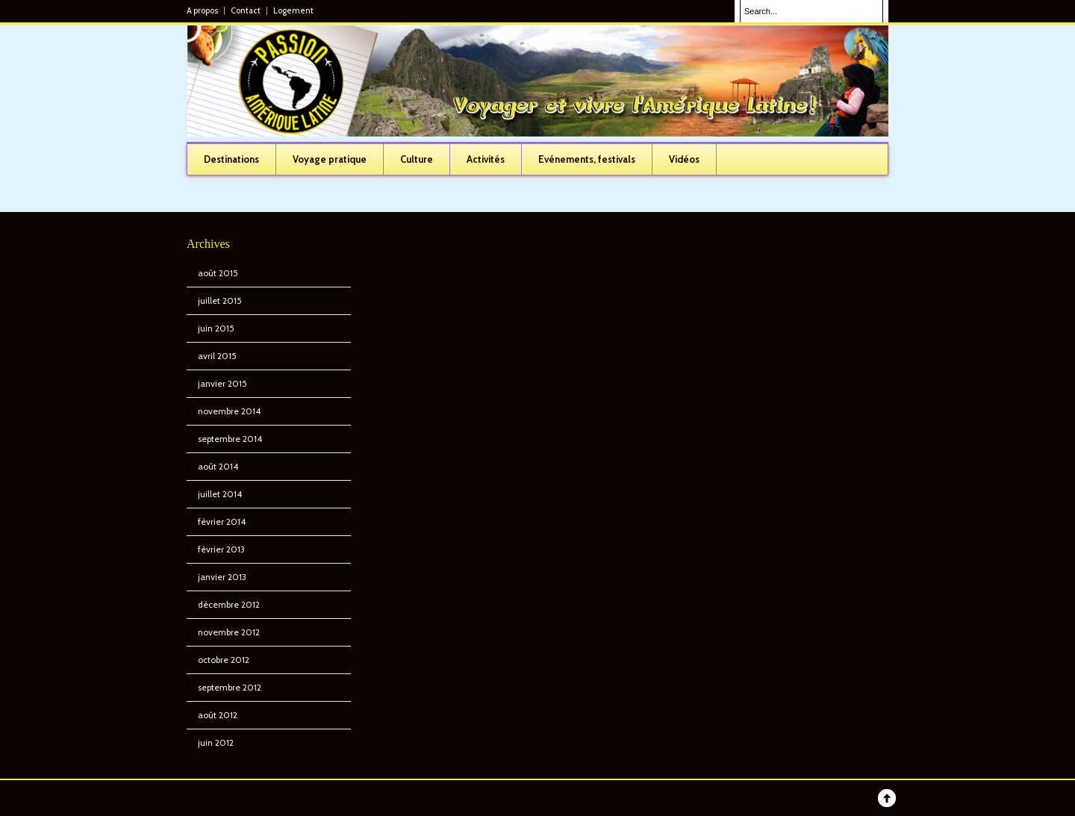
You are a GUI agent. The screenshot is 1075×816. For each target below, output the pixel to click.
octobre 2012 (223, 659)
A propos (202, 11)
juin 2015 (216, 328)
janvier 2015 (222, 383)
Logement (293, 11)
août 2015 (218, 272)
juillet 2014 (220, 493)
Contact (246, 11)
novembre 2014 (229, 411)
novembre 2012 (229, 632)
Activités (486, 159)
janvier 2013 (222, 576)
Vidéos (684, 159)
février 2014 (222, 521)
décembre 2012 (229, 604)
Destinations (231, 159)
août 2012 (217, 714)
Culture (416, 159)
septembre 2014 (230, 438)
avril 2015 (217, 355)
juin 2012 (216, 742)
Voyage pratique (330, 159)
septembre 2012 (229, 687)
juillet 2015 (220, 300)
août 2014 (218, 466)
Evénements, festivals (586, 159)
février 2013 (221, 549)
